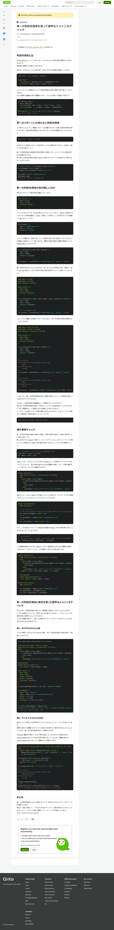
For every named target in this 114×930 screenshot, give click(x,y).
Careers (27, 918)
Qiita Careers (67, 6)
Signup (107, 2)
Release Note (49, 882)
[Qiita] (6, 2)
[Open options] (4, 45)
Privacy (27, 888)
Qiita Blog (28, 921)
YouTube (67, 895)
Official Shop (88, 888)
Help (26, 901)
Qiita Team (87, 882)
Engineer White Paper (51, 901)
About (27, 882)
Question (21, 6)
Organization (55, 6)
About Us (28, 914)
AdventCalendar (25, 34)
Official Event (30, 6)
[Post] (4, 28)
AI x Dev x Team (80, 6)
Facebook (67, 891)
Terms (27, 885)
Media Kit (28, 895)
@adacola (22, 22)
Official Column (43, 6)
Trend (6, 6)
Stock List (13, 6)
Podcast (66, 898)
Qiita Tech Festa (49, 895)
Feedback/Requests (31, 898)
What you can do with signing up (30, 845)
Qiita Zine (87, 885)
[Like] (4, 12)
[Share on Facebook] (4, 33)
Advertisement (29, 904)
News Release (29, 924)
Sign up (24, 849)
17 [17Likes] (4, 15)
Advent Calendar (50, 891)
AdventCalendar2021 (38, 34)
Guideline (28, 891)
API (46, 904)
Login (99, 2)
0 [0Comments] (33, 819)
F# (18, 34)
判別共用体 (21, 60)
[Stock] (4, 20)
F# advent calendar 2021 (34, 47)
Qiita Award (48, 898)
